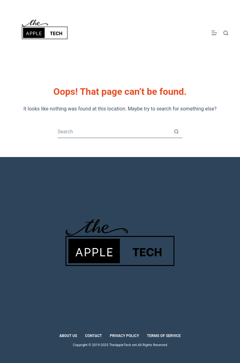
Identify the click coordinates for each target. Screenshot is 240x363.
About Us (68, 336)
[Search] (225, 33)
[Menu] (214, 33)
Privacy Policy (124, 336)
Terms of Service (164, 336)
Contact (93, 336)
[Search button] (176, 131)
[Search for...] (114, 131)
